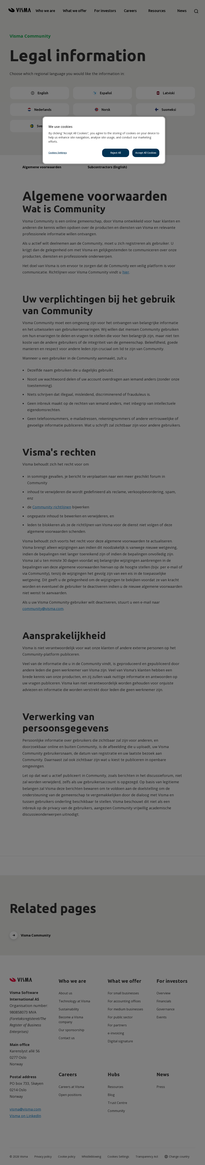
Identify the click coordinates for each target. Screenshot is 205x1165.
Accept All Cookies (145, 152)
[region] (103, 140)
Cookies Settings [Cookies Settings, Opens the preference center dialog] (57, 152)
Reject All (116, 152)
